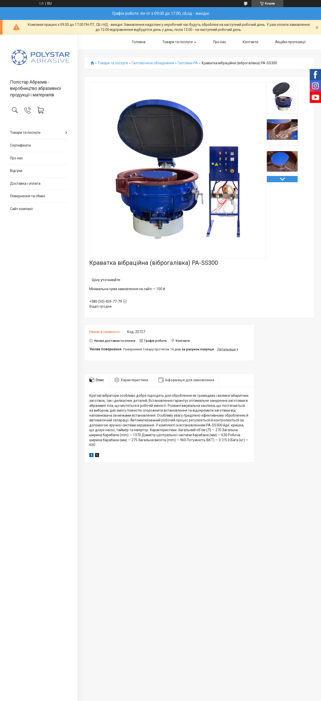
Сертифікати (20, 145)
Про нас (16, 158)
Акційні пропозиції (290, 42)
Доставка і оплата (25, 183)
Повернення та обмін (27, 196)
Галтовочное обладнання (153, 63)
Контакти (250, 42)
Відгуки (16, 171)
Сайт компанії (21, 209)
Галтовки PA (188, 63)
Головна (138, 42)
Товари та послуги (25, 133)
